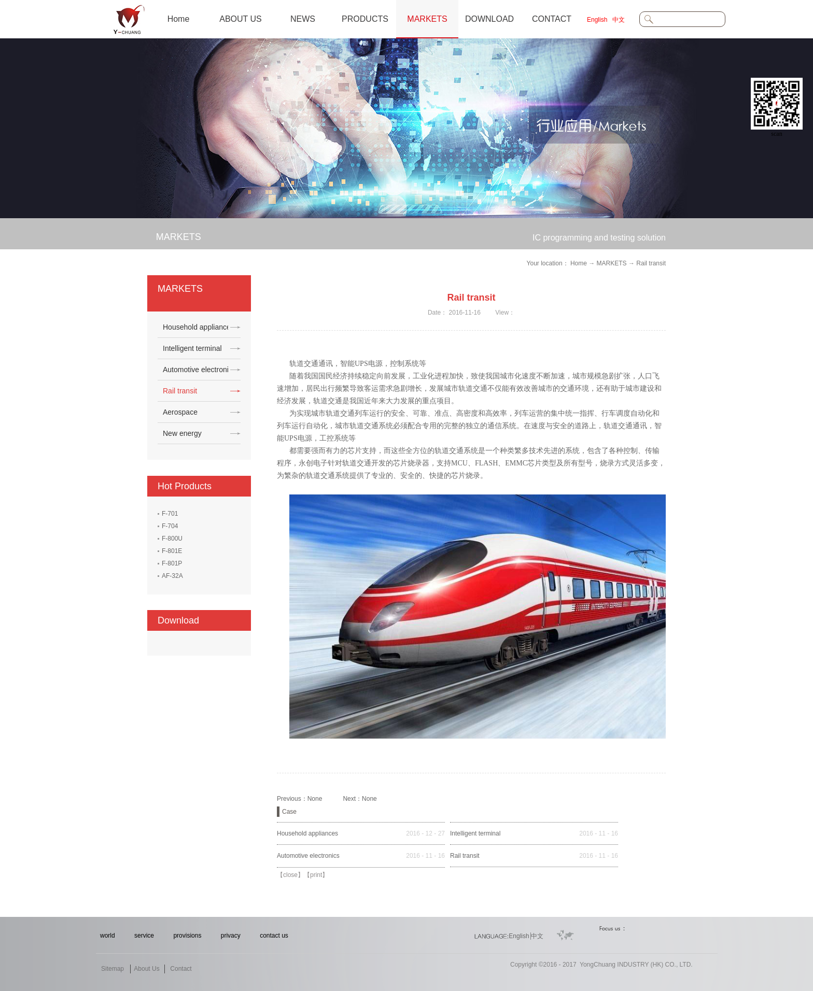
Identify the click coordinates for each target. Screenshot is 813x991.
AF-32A (172, 575)
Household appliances (307, 833)
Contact (180, 968)
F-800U (172, 538)
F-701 (170, 513)
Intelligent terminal (475, 833)
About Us (146, 968)
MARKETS (612, 263)
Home (178, 19)
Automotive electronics (308, 855)
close (290, 875)
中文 (618, 19)
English (597, 19)
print (316, 875)
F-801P (172, 563)
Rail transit (651, 263)
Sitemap (112, 968)
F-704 (170, 526)
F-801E (172, 551)
